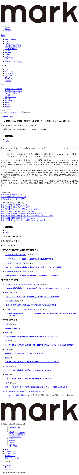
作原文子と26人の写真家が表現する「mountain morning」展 (22, 391)
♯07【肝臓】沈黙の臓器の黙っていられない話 (18, 218)
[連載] (3, 36)
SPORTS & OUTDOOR (13, 47)
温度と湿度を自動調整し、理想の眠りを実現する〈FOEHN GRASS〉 (30, 378)
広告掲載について (11, 451)
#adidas (7, 106)
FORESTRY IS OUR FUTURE (15, 255)
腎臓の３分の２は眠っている (11, 194)
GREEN (7, 54)
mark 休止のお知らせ (13, 328)
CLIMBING (9, 75)
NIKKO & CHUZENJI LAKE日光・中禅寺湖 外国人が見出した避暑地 (30, 305)
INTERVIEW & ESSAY (13, 45)
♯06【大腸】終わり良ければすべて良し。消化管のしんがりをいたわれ (27, 216)
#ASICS (7, 102)
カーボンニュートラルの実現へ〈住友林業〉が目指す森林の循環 (29, 259)
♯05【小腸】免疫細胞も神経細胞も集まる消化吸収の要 (21, 213)
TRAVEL (8, 52)
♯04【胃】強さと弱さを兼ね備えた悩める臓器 (18, 211)
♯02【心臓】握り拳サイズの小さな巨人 (15, 207)
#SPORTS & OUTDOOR (13, 89)
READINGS (5, 112)
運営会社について (11, 453)
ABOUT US (9, 58)
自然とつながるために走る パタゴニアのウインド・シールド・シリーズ (32, 362)
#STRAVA (8, 100)
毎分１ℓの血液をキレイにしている (13, 197)
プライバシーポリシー (13, 458)
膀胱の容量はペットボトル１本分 (13, 199)
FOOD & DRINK (11, 49)
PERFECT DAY (10, 301)
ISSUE (7, 41)
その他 (20, 112)
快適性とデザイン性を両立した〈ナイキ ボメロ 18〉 (24, 353)
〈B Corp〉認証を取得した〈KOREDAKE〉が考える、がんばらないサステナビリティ (37, 288)
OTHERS (8, 81)
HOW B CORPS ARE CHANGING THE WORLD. (22, 284)
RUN (6, 69)
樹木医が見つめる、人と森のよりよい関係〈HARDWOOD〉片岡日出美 (31, 276)
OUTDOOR (9, 73)
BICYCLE (8, 71)
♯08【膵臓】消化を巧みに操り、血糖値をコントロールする (23, 220)
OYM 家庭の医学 (7, 116)
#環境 (7, 104)
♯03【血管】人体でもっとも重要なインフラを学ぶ (20, 209)
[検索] (4, 34)
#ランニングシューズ (13, 93)
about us (7, 449)
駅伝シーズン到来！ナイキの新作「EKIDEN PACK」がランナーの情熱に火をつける (36, 387)
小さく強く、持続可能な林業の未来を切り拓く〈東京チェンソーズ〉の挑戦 (33, 267)
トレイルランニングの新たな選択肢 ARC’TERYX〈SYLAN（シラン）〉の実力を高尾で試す (40, 345)
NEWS (7, 43)
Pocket (7, 141)
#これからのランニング (13, 91)
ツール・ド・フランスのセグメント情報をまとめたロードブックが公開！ (32, 297)
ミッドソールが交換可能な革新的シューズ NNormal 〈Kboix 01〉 (29, 370)
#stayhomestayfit (10, 97)
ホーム (7, 395)
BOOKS (7, 56)
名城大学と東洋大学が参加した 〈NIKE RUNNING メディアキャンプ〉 (31, 337)
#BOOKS (8, 99)
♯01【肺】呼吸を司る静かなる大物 (14, 205)
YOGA (7, 77)
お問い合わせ (10, 456)
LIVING (8, 51)
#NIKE (7, 95)
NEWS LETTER (10, 39)
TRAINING (9, 79)
